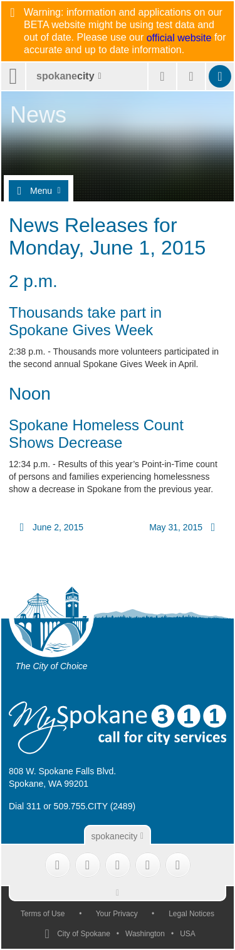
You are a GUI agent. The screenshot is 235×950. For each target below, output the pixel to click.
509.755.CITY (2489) (95, 806)
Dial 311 (25, 806)
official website (179, 38)
